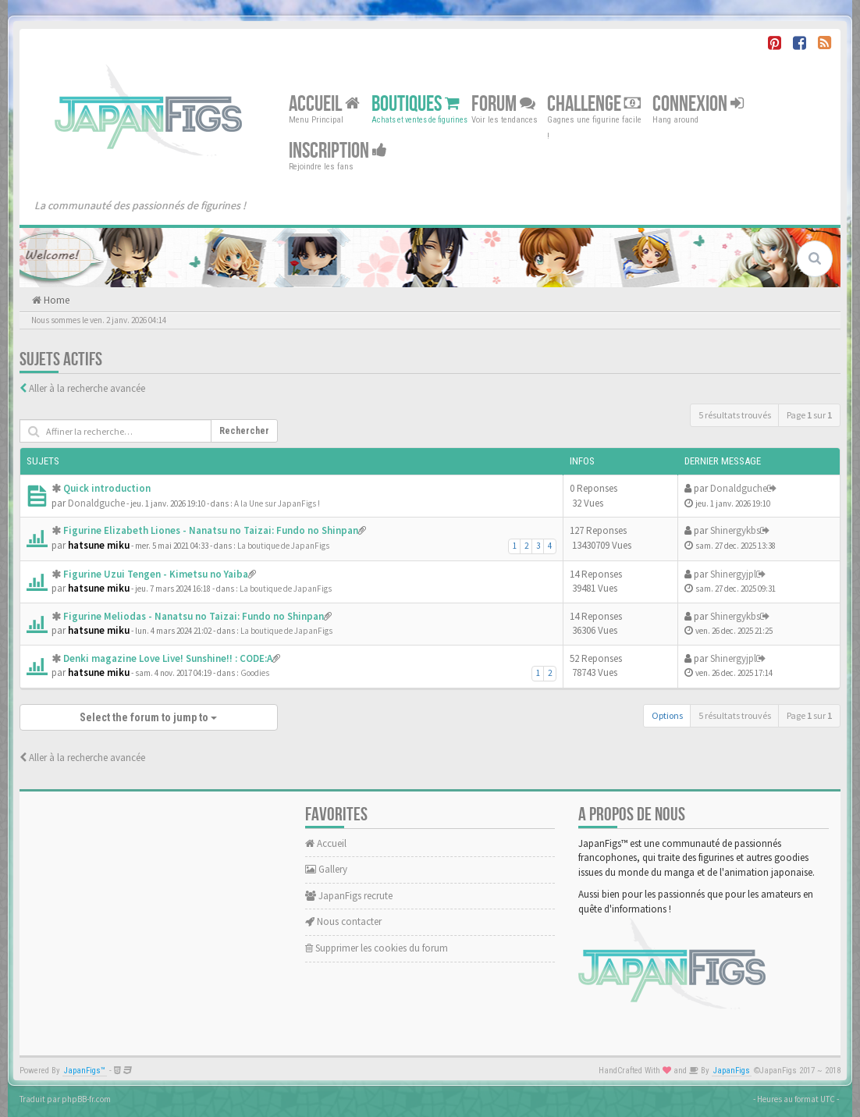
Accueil (324, 104)
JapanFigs (731, 1070)
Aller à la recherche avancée (87, 388)
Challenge (594, 104)
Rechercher (244, 430)
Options (667, 715)
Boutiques (415, 104)
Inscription (338, 151)
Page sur (809, 415)
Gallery (326, 869)
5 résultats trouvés (734, 415)
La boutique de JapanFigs (283, 545)
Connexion (698, 104)
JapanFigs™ (84, 1070)
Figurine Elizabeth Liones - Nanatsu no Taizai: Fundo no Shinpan (210, 530)
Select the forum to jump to (148, 717)
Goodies (254, 672)
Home (55, 300)
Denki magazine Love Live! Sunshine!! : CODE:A (167, 658)
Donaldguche (96, 503)
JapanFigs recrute (349, 895)
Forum (503, 104)
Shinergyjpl (733, 574)
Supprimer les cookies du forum (376, 948)
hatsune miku (99, 545)
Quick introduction (107, 488)
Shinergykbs (735, 530)
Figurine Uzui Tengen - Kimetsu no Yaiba (155, 574)
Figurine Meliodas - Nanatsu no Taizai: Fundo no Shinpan (193, 616)
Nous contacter (343, 921)
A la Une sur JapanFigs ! (277, 503)
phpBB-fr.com (86, 1099)
